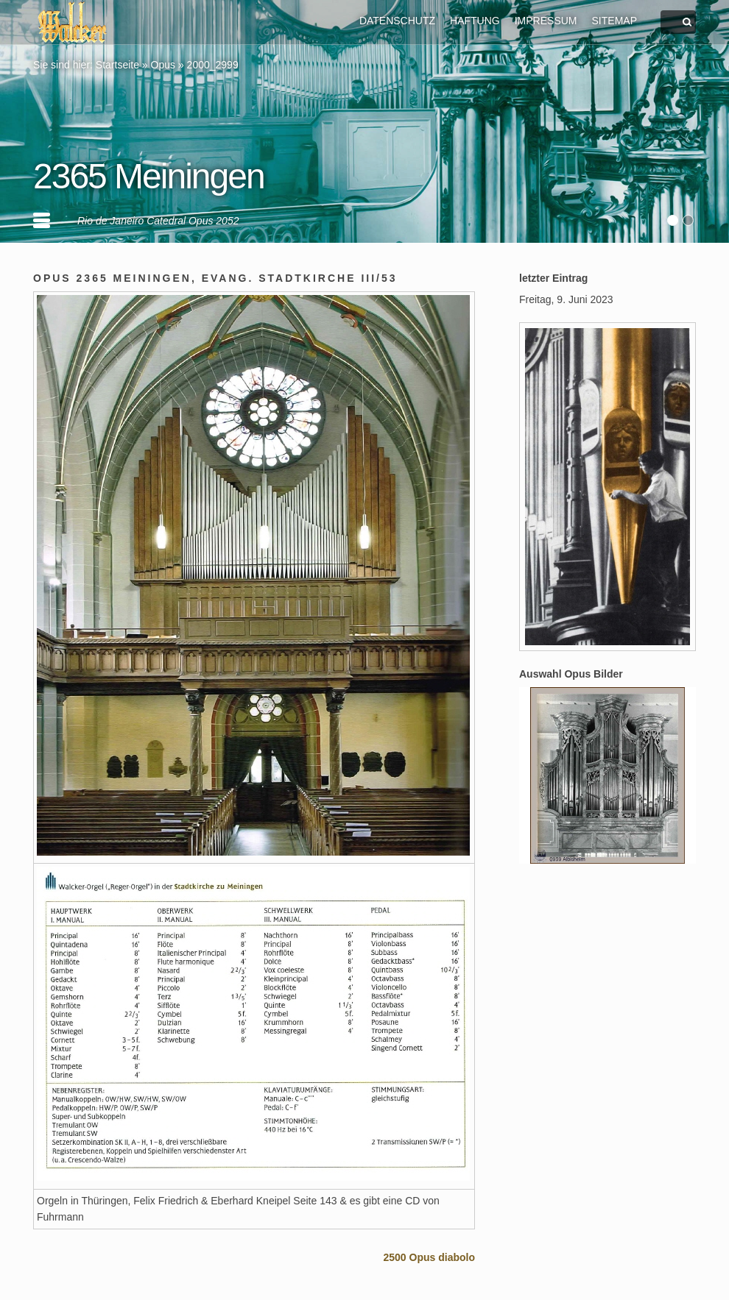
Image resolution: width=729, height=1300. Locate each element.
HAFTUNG (475, 20)
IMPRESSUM (546, 20)
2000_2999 (213, 65)
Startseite (117, 65)
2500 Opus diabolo (429, 1257)
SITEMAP (614, 20)
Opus (163, 65)
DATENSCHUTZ (397, 20)
